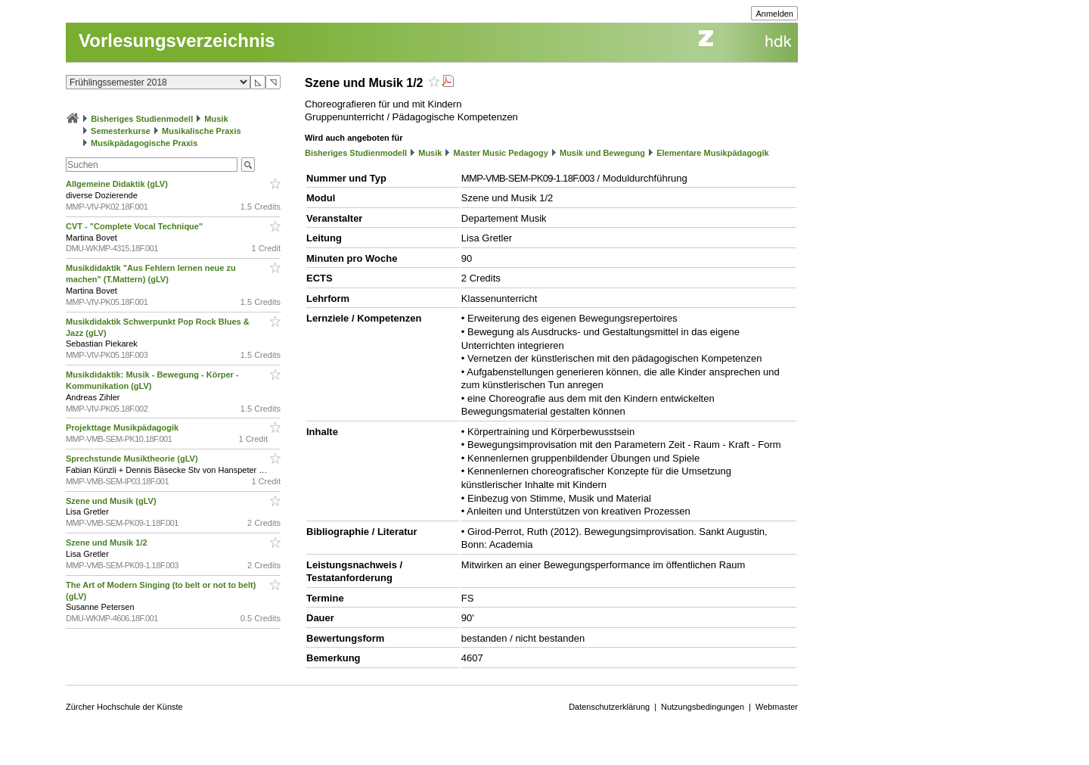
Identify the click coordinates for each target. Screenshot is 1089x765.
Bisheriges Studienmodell (142, 118)
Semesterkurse (120, 130)
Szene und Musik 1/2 (108, 542)
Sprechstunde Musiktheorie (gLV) (133, 458)
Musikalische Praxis (201, 130)
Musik (216, 118)
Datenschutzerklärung (609, 706)
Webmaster (776, 706)
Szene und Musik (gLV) (112, 500)
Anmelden (774, 13)
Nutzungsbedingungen (702, 706)
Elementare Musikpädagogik (712, 152)
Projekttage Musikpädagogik (123, 427)
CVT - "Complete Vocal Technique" (135, 226)
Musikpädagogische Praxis (144, 143)
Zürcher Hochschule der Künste (124, 706)
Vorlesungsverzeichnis (177, 40)
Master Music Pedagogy (501, 152)
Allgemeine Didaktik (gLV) (118, 183)
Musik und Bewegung (602, 152)
